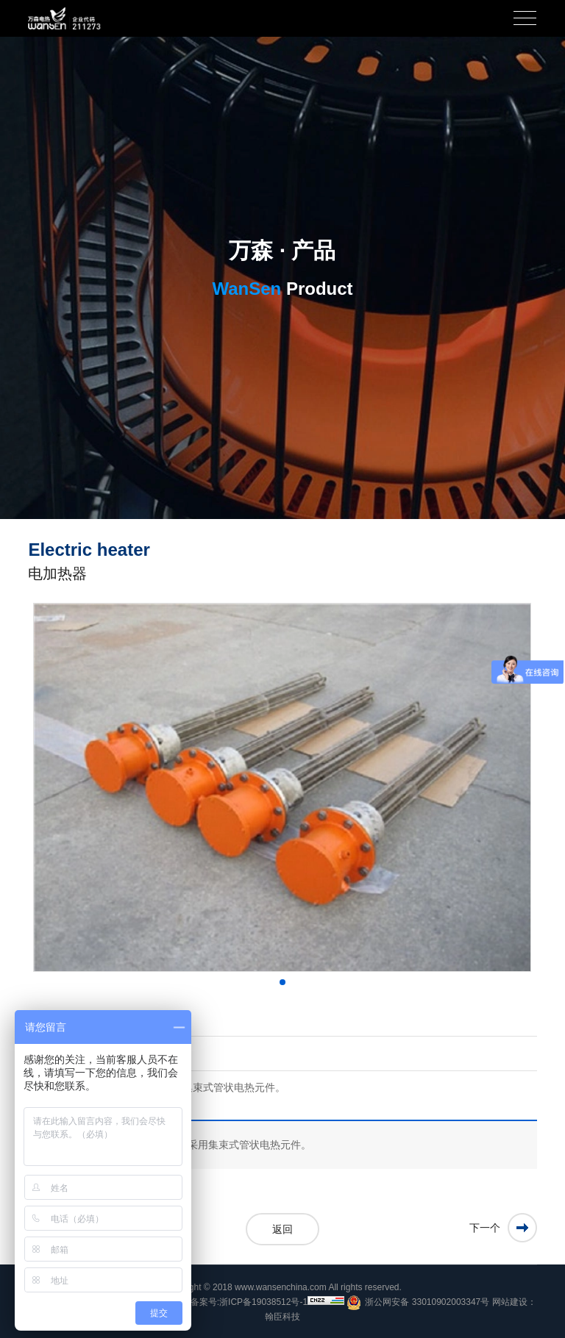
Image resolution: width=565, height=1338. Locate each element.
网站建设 (509, 1302)
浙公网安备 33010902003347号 (418, 1302)
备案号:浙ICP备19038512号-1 (249, 1302)
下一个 (484, 1228)
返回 (282, 1229)
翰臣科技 (282, 1317)
